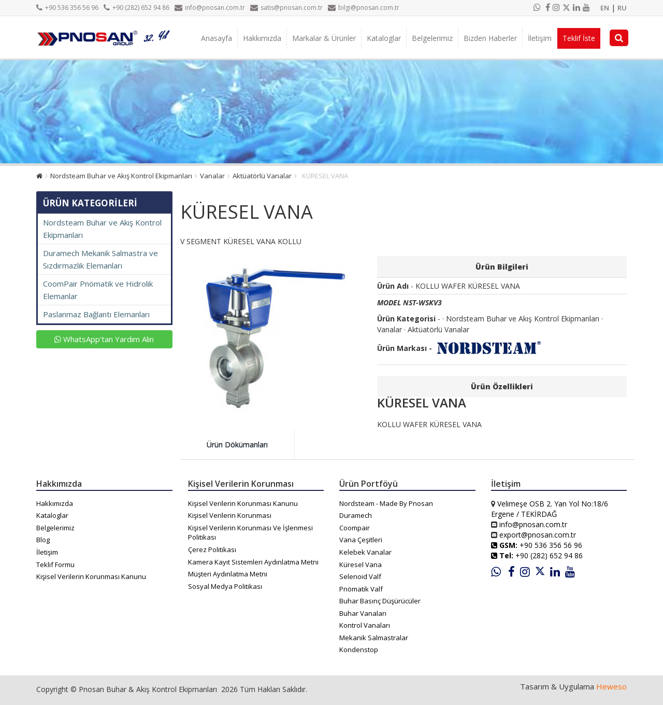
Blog (43, 539)
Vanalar (212, 175)
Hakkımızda (262, 38)
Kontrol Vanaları (364, 625)
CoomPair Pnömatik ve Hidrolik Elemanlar (98, 289)
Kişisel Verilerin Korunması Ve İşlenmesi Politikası (250, 532)
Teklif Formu (55, 564)
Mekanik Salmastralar (373, 637)
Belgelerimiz (432, 38)
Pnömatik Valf (361, 589)
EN (604, 7)
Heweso (611, 686)
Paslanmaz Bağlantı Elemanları (96, 314)
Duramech (355, 515)
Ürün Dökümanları (237, 444)
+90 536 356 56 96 (67, 7)
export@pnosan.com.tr (537, 535)
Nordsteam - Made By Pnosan (386, 503)
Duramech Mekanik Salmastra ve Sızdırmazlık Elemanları (100, 259)
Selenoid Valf (360, 576)
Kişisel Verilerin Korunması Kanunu (91, 576)
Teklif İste (579, 38)
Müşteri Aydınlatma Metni (227, 574)
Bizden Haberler (490, 38)
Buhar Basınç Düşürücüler (380, 600)
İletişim (540, 38)
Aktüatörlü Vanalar (262, 175)
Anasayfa (216, 38)
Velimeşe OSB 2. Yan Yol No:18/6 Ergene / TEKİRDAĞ (549, 509)
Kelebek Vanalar (365, 552)
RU (622, 7)
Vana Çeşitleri (360, 539)
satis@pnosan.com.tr (286, 7)
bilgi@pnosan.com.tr (363, 7)
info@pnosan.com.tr (210, 7)
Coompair (354, 527)
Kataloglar (384, 38)
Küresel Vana (360, 564)
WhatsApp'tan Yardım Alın (104, 339)
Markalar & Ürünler (324, 38)
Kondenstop (358, 649)
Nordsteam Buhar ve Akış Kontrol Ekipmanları (121, 175)
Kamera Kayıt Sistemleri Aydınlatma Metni (253, 562)
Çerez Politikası (212, 549)
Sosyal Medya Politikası (225, 586)
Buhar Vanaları (362, 613)
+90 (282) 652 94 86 (136, 7)
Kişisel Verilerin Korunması (229, 515)
